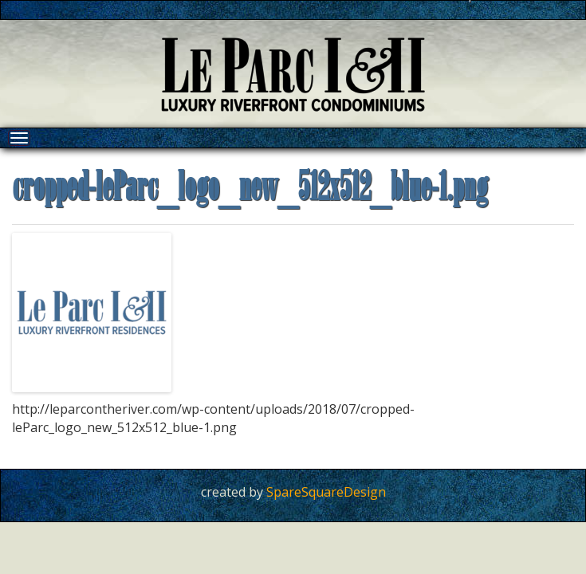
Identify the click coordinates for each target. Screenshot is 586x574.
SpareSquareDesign (326, 492)
